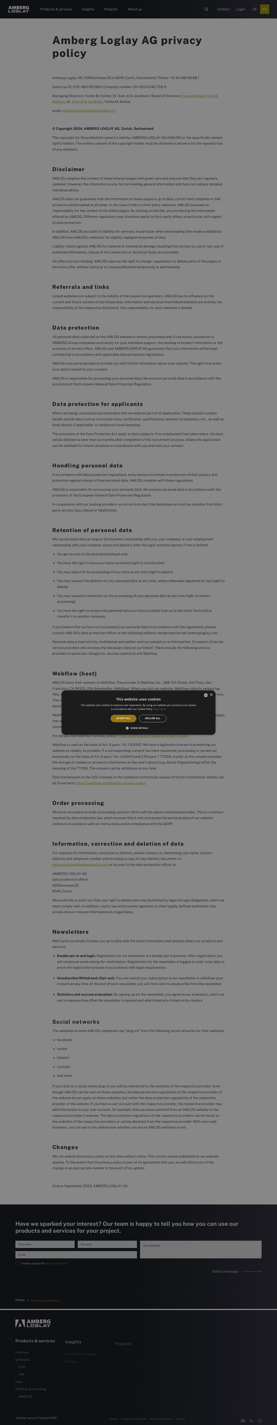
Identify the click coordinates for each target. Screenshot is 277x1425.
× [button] (211, 694)
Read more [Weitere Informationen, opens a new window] (160, 709)
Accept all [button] (123, 718)
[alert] (138, 712)
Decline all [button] (152, 718)
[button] (138, 728)
